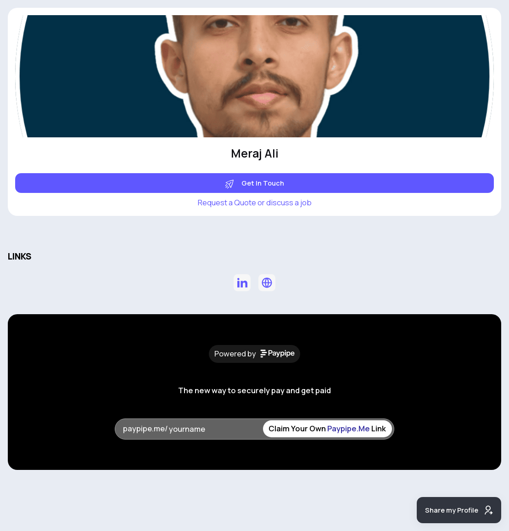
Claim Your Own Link (327, 428)
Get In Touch (255, 183)
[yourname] (215, 429)
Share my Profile (459, 510)
